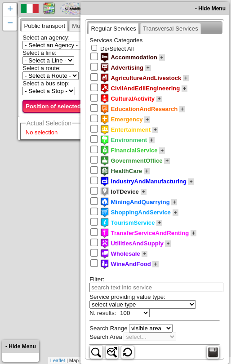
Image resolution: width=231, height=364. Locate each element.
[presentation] (44, 26)
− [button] (10, 24)
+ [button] (10, 10)
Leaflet (57, 360)
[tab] (44, 25)
